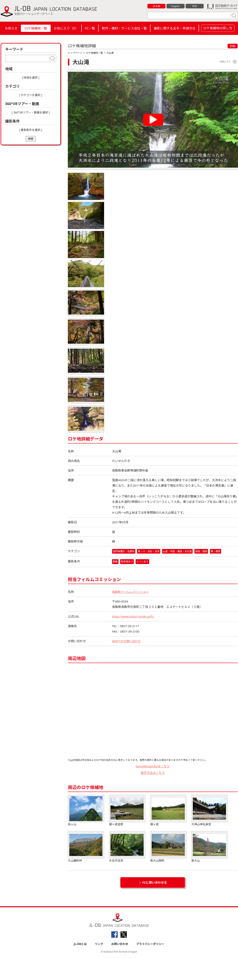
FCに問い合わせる (154, 883)
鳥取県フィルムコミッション (131, 592)
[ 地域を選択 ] (30, 77)
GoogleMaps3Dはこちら (153, 767)
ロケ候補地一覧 (36, 28)
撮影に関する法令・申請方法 (174, 28)
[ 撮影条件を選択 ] (30, 130)
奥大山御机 (168, 847)
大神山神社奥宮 (209, 810)
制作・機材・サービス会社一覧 (124, 28)
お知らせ (11, 28)
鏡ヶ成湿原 (127, 810)
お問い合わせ (119, 944)
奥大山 (209, 847)
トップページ (75, 53)
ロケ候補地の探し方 (217, 28)
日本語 (156, 6)
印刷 (232, 46)
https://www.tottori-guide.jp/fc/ (134, 617)
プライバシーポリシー (150, 944)
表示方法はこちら (153, 773)
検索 (30, 138)
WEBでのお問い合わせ (127, 641)
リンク (99, 944)
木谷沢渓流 (127, 847)
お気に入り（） (66, 28)
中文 (194, 6)
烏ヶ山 (86, 810)
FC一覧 (90, 28)
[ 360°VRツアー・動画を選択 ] (31, 112)
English (175, 6)
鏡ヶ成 (168, 810)
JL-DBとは (80, 944)
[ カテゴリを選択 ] (30, 95)
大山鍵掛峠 (86, 847)
